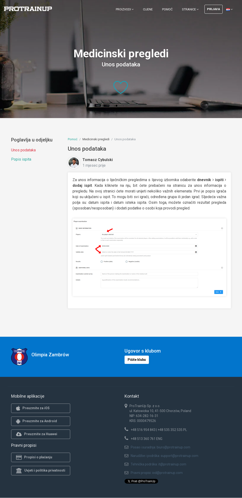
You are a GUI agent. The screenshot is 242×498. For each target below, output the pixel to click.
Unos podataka (23, 150)
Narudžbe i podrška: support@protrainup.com (164, 456)
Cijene (148, 9)
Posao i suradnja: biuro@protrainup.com (160, 447)
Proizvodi (125, 9)
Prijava (213, 9)
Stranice (190, 9)
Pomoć (167, 9)
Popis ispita (21, 159)
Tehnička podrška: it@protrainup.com (158, 464)
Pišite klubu (137, 360)
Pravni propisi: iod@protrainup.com (157, 473)
